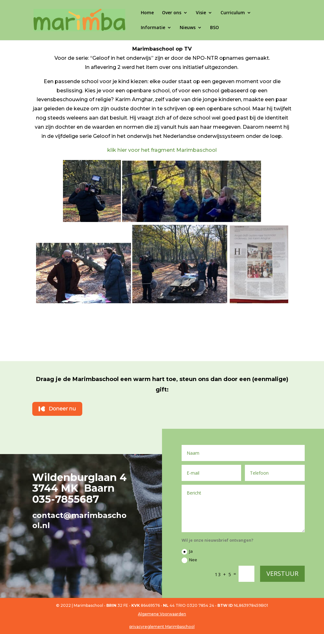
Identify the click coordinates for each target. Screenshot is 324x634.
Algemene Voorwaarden (162, 614)
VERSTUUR (282, 573)
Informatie (153, 27)
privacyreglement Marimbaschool (162, 626)
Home (147, 12)
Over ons (171, 12)
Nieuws (188, 27)
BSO (214, 27)
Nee (189, 560)
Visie (201, 12)
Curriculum (233, 12)
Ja (187, 551)
